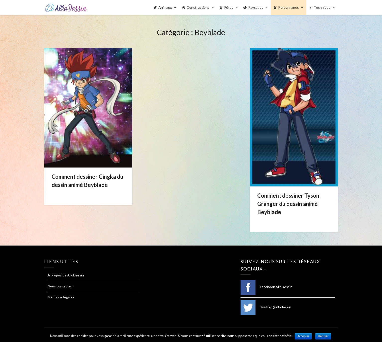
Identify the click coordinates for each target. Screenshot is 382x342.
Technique (322, 7)
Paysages (255, 7)
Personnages (288, 7)
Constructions (198, 7)
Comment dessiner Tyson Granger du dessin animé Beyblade (288, 203)
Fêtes (228, 7)
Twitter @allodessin (266, 307)
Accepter (303, 336)
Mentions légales (61, 297)
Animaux (165, 7)
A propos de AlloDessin (66, 275)
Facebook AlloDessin (266, 287)
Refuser (323, 336)
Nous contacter (60, 286)
